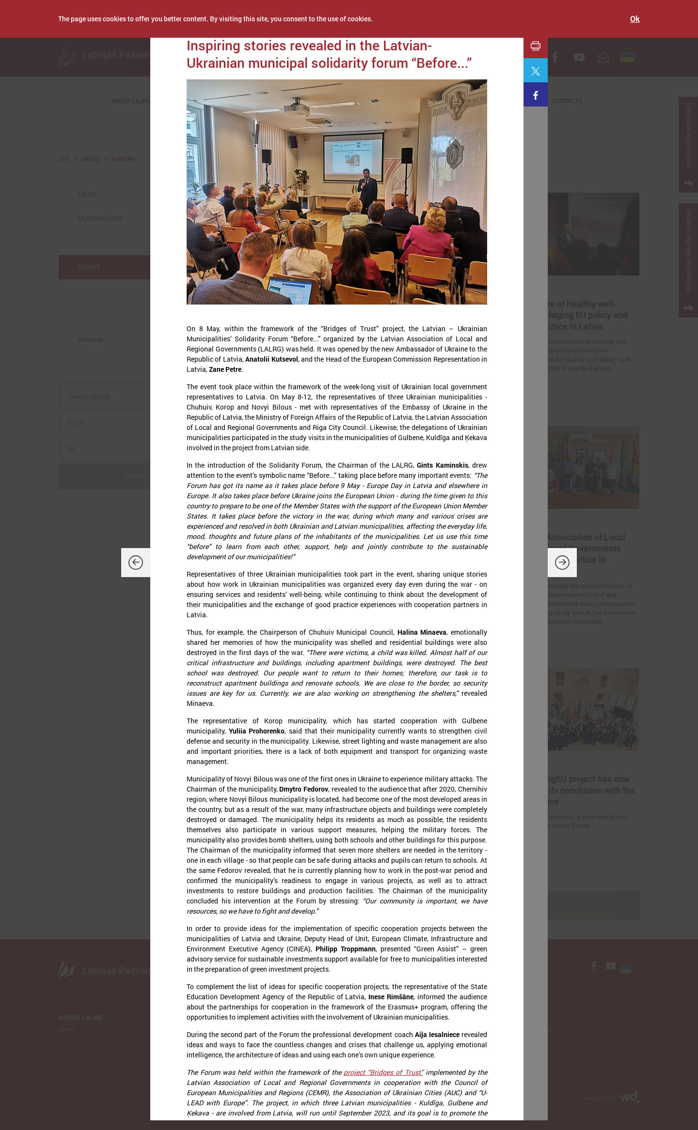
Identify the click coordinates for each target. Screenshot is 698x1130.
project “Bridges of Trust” (383, 1072)
